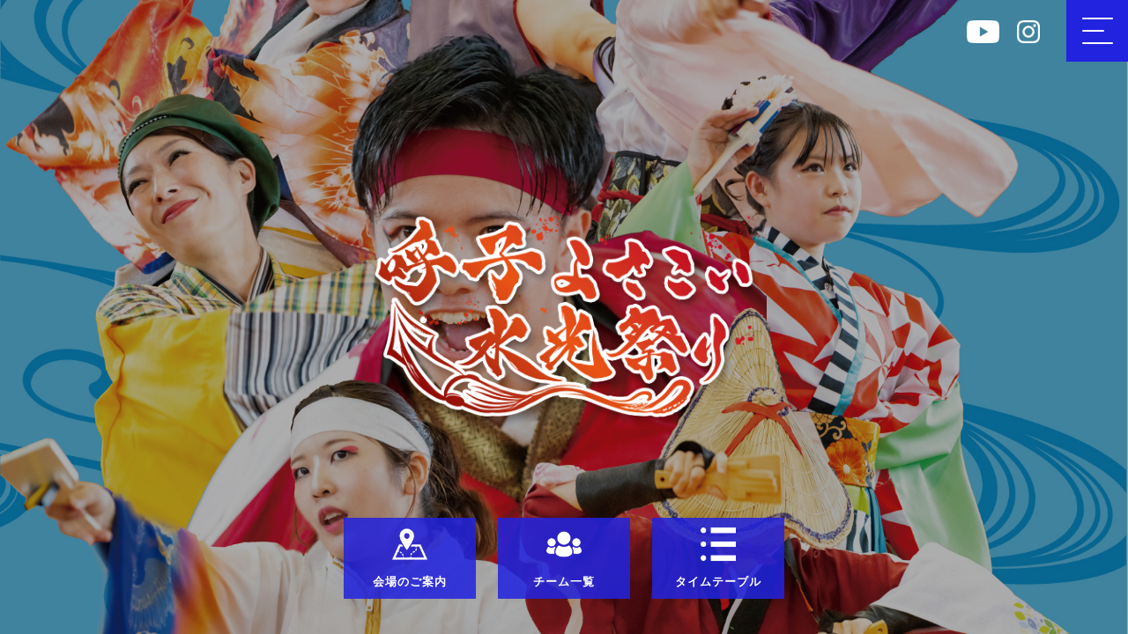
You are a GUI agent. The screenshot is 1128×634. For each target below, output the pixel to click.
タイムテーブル (718, 557)
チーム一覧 (564, 557)
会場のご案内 (410, 557)
